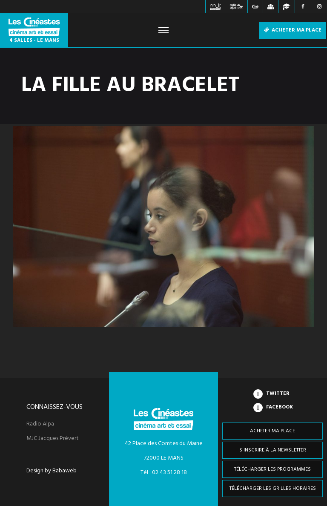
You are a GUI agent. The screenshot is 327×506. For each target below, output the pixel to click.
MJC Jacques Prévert (52, 439)
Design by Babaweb (51, 471)
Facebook (279, 407)
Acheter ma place (292, 30)
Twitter (278, 393)
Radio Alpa (40, 424)
